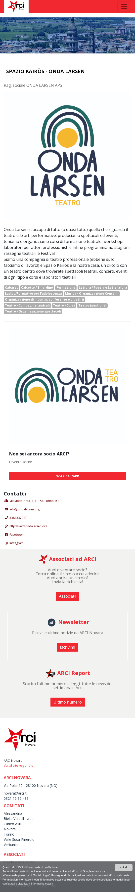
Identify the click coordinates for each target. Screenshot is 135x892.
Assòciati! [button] (67, 596)
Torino (9, 834)
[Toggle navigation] (124, 6)
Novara (10, 829)
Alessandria (13, 813)
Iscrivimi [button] (67, 647)
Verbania (11, 844)
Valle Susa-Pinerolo (19, 839)
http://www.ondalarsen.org (28, 526)
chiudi (123, 867)
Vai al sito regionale (18, 765)
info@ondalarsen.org (24, 509)
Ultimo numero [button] (67, 702)
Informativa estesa (42, 883)
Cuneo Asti (12, 823)
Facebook (16, 535)
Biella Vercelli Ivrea (19, 818)
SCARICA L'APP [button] (67, 476)
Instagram (16, 543)
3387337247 (18, 518)
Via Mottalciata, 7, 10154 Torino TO (34, 501)
